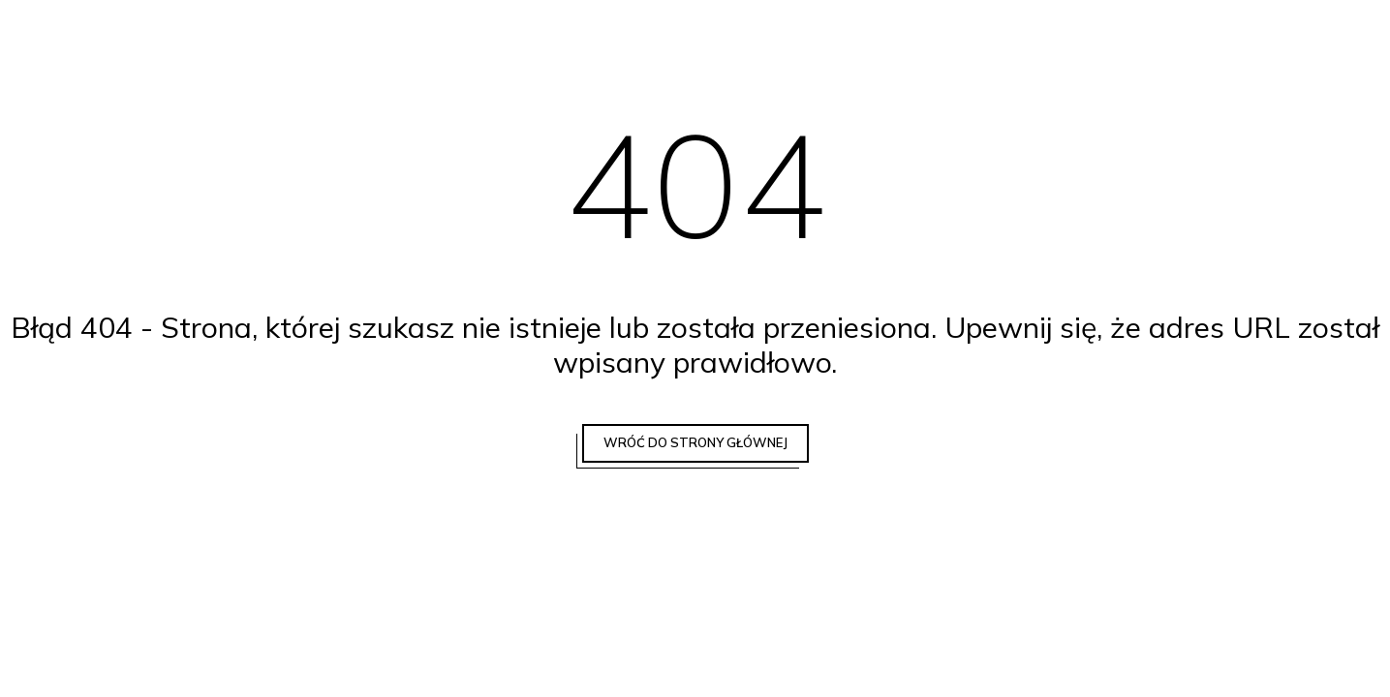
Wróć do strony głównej (695, 442)
